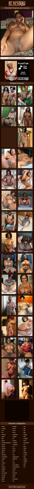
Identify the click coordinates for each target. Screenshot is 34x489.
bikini (3, 452)
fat (13, 452)
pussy (3, 481)
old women (4, 473)
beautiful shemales (6, 442)
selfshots (15, 458)
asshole (3, 434)
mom (3, 465)
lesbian (25, 452)
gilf (24, 430)
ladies (25, 448)
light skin (4, 454)
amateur (4, 428)
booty (14, 430)
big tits (3, 450)
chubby (14, 436)
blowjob (14, 426)
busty (14, 432)
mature (3, 458)
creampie (15, 442)
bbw (3, 438)
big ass (3, 446)
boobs (14, 428)
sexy (14, 463)
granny (25, 434)
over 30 (3, 475)
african (3, 426)
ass (2, 432)
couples (14, 440)
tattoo (14, 475)
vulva (25, 463)
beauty (3, 444)
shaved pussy (16, 467)
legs (25, 450)
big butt (3, 448)
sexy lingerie (16, 465)
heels (25, 440)
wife (25, 465)
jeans (25, 446)
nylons (3, 471)
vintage (25, 460)
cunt (14, 446)
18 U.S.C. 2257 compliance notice (17, 487)
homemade (26, 442)
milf (2, 460)
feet (24, 426)
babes (3, 436)
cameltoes (15, 434)
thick (14, 477)
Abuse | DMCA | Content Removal (17, 486)
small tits (15, 473)
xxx (24, 467)
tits (13, 481)
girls (25, 432)
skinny (14, 469)
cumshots (15, 444)
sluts (14, 471)
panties (3, 477)
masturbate (4, 456)
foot (25, 428)
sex (13, 460)
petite (3, 479)
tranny (25, 454)
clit (13, 438)
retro (14, 454)
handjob (26, 438)
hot (24, 444)
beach (3, 440)
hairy (25, 436)
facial (14, 450)
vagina (25, 458)
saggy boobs (16, 456)
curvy (14, 448)
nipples (3, 469)
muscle (3, 467)
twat (25, 456)
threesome (15, 479)
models (3, 463)
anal (3, 430)
